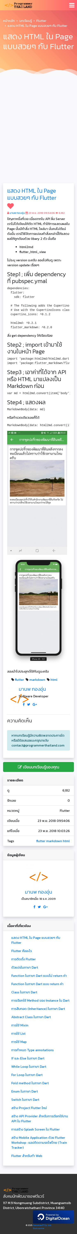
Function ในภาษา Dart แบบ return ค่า (37, 983)
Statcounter (38, 1228)
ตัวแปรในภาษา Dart (24, 967)
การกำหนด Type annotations (32, 1049)
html (54, 679)
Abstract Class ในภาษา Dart (31, 1016)
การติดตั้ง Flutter (23, 959)
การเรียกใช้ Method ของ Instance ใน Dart (40, 1000)
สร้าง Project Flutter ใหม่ (29, 1107)
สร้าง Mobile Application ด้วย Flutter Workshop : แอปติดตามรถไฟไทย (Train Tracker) (39, 1142)
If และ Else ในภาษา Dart (27, 1058)
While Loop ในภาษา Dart (28, 1066)
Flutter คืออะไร (21, 950)
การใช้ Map (18, 1041)
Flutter (41, 20)
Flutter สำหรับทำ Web (26, 1155)
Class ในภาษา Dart (24, 992)
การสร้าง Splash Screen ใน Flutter (35, 1129)
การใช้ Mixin (19, 1025)
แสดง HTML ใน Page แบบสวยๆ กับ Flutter (31, 194)
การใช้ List (18, 1033)
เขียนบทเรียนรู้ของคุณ (38, 767)
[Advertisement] (38, 119)
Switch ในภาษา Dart (25, 1099)
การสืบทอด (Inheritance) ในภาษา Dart (38, 1008)
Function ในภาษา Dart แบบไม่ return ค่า (39, 975)
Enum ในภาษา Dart (24, 1091)
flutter (19, 679)
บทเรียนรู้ (25, 20)
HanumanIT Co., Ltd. (42, 1225)
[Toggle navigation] (72, 5)
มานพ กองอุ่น (17, 213)
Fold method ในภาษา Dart (30, 1083)
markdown (37, 679)
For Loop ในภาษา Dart (27, 1074)
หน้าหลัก (9, 20)
